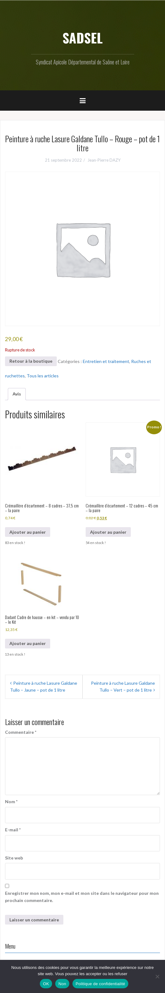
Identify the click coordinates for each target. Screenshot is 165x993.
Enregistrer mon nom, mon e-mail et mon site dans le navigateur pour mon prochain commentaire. (82, 896)
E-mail (13, 829)
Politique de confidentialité (100, 983)
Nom (11, 801)
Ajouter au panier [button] (27, 532)
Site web (14, 857)
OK (46, 983)
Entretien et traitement (106, 361)
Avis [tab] (17, 393)
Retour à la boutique (30, 361)
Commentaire (20, 732)
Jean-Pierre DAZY (104, 160)
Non (62, 983)
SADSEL (82, 37)
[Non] (157, 976)
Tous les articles (43, 375)
